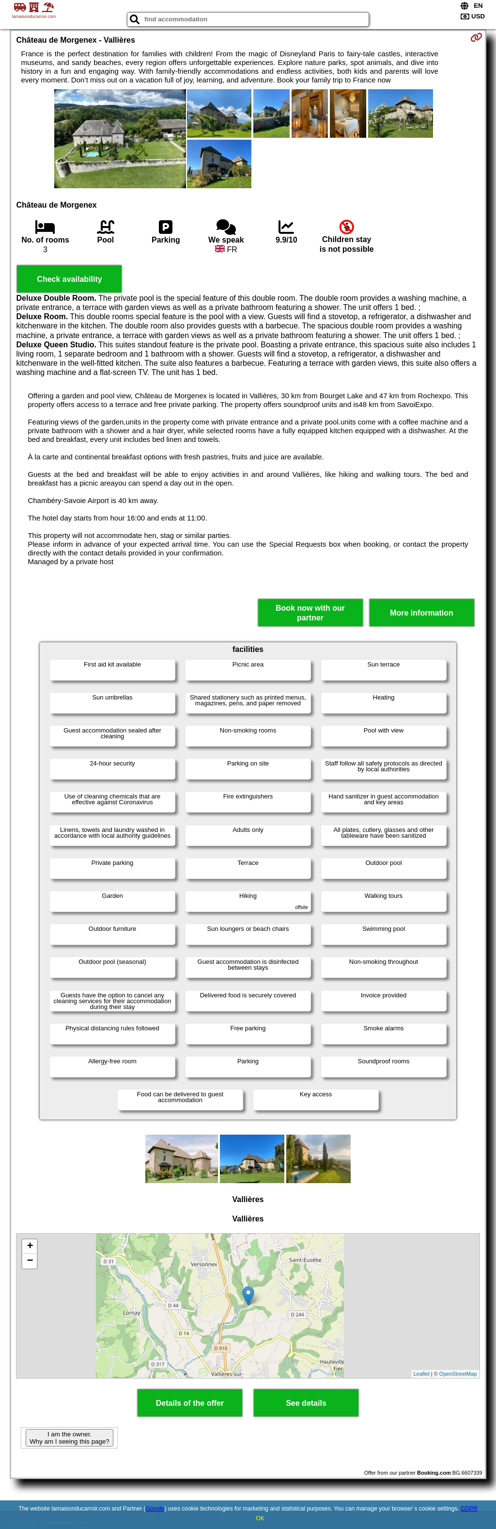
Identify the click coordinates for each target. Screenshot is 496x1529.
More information (421, 613)
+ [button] (30, 1246)
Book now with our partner (310, 612)
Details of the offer (190, 1403)
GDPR (469, 1508)
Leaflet (422, 1374)
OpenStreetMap (458, 1374)
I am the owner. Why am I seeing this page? (69, 1438)
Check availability (69, 279)
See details (306, 1403)
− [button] (30, 1261)
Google (155, 1508)
